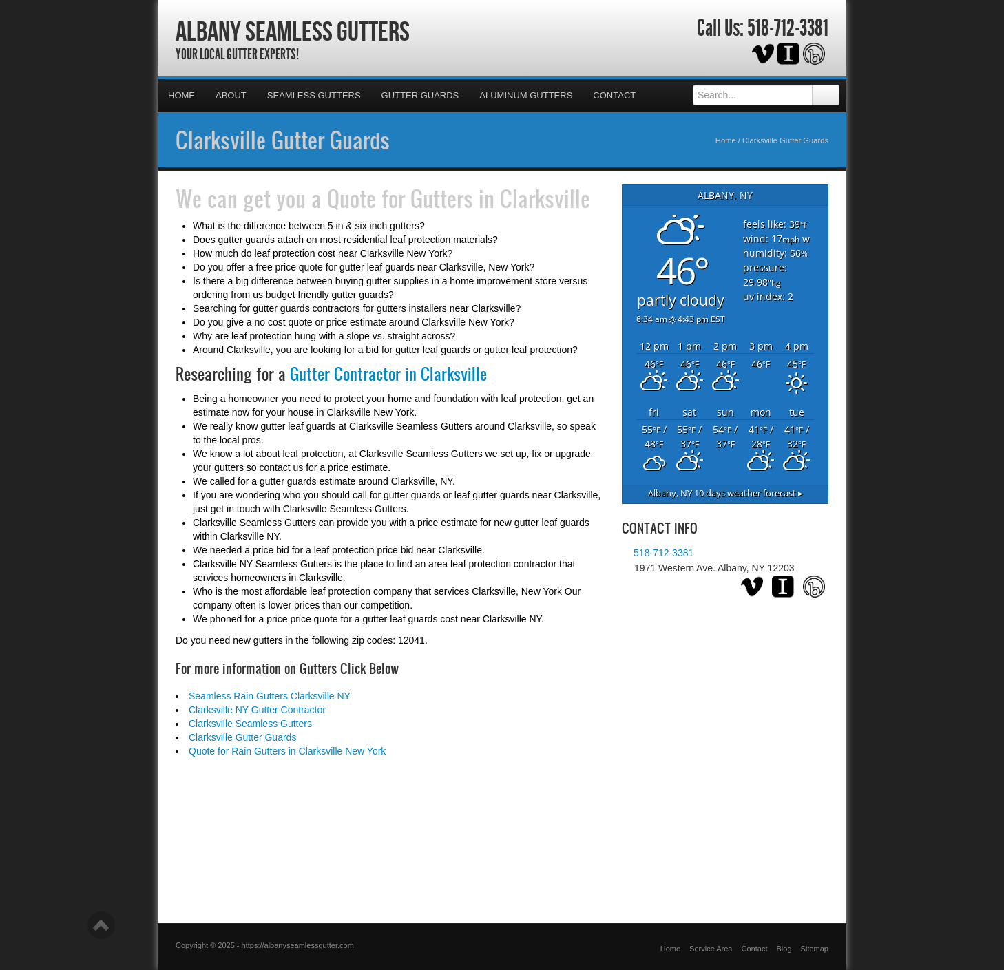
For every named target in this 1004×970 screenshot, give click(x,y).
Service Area (710, 949)
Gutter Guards (420, 95)
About (231, 95)
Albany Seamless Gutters (293, 31)
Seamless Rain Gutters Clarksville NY (270, 696)
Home (181, 95)
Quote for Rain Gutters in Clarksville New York (287, 751)
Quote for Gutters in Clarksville (458, 198)
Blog (784, 949)
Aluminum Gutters (525, 95)
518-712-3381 (787, 28)
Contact (614, 95)
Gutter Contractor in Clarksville (388, 374)
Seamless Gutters (314, 95)
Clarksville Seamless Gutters (250, 723)
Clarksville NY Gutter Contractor (257, 709)
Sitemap (814, 949)
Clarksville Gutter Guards (283, 140)
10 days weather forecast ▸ (725, 493)
